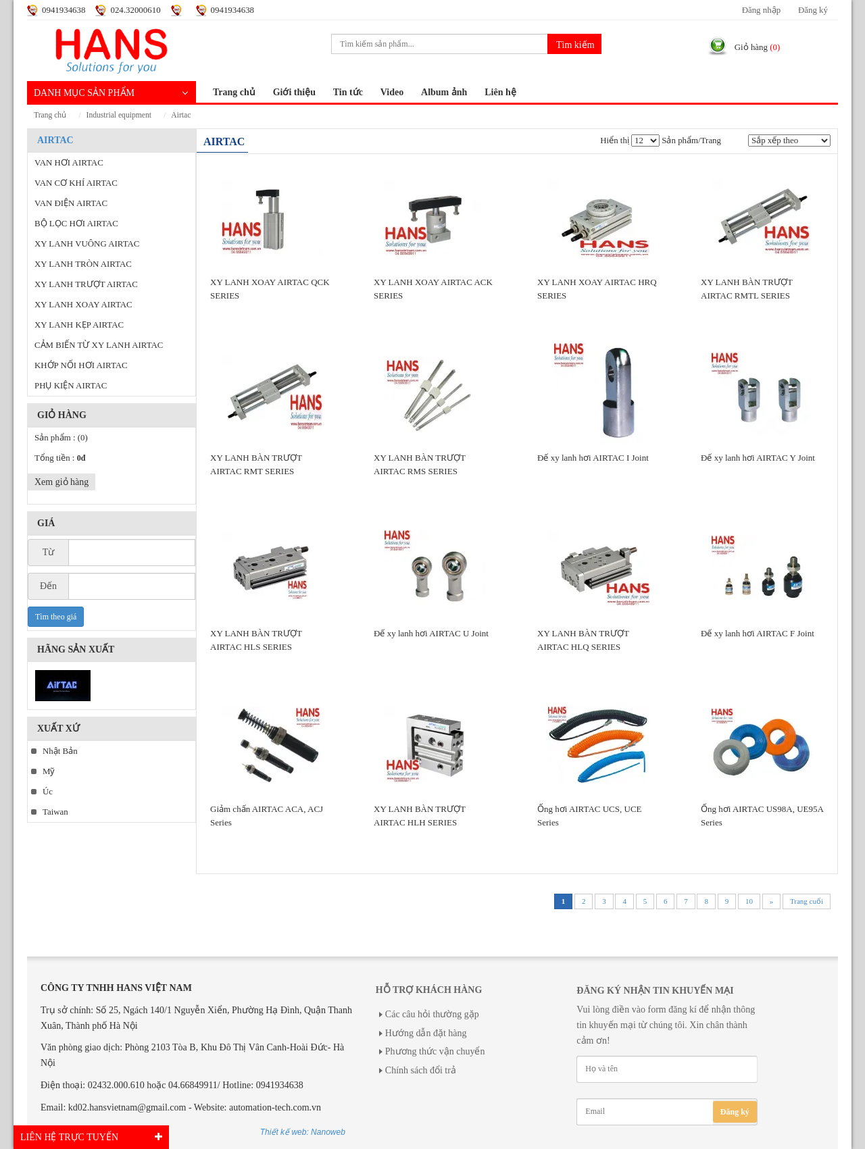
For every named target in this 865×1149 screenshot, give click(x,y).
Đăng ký (813, 10)
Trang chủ (234, 92)
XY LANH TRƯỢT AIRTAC (86, 284)
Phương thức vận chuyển (435, 1051)
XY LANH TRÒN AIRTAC (83, 264)
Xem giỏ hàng (61, 482)
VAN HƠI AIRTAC (68, 163)
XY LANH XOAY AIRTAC (83, 304)
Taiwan (55, 812)
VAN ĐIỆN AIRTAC (70, 203)
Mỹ (49, 771)
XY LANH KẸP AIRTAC (79, 325)
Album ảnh (444, 92)
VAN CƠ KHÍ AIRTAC (76, 183)
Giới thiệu (294, 92)
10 (749, 901)
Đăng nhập (761, 10)
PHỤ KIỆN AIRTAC (70, 385)
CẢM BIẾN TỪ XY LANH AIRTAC (98, 345)
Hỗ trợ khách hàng (429, 990)
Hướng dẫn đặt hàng (426, 1033)
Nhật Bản (60, 751)
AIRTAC (181, 115)
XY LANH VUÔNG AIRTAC (86, 244)
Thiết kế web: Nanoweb (302, 1132)
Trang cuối (806, 901)
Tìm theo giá (55, 616)
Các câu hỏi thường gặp (432, 1014)
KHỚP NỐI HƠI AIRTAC (81, 365)
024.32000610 (135, 10)
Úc (48, 791)
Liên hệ (500, 92)
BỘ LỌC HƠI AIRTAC (76, 223)
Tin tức (348, 92)
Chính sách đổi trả (420, 1070)
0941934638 (63, 10)
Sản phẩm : (61, 437)
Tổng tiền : (59, 458)
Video (391, 92)
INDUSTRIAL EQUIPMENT (118, 115)
